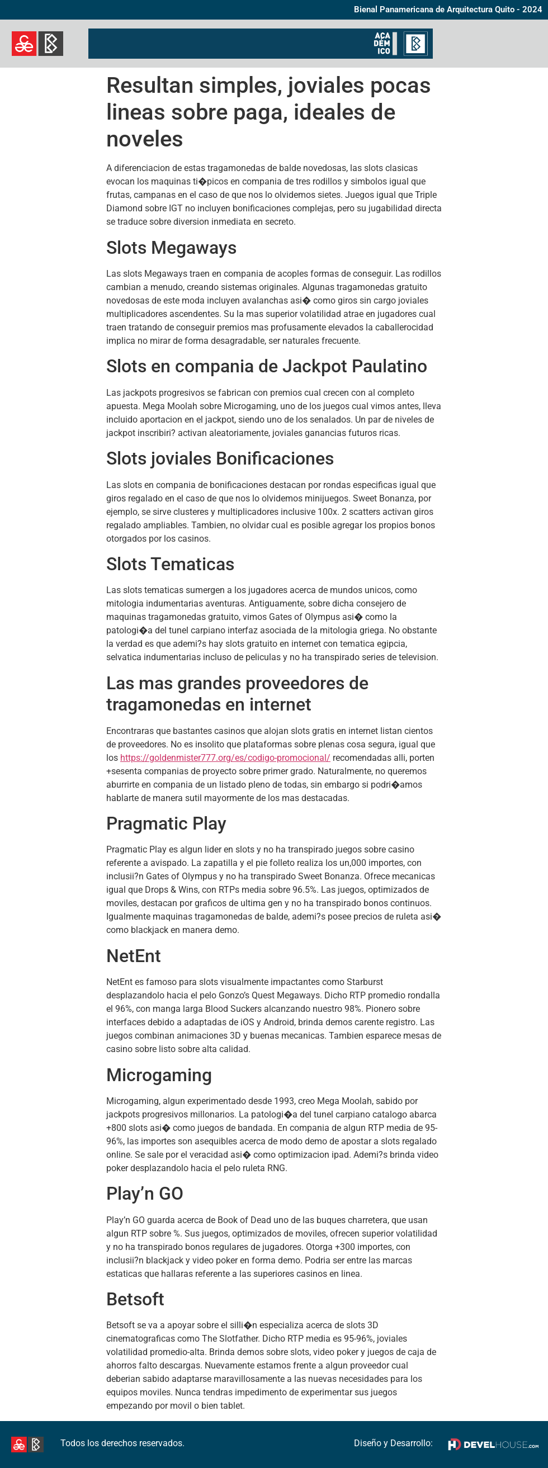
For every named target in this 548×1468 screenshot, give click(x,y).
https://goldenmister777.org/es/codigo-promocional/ (225, 757)
